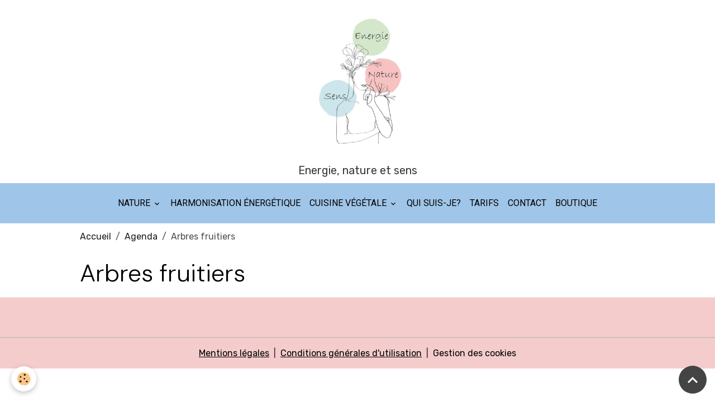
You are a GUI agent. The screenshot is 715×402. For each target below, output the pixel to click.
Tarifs (484, 203)
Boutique (576, 203)
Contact (527, 203)
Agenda (141, 236)
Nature (135, 203)
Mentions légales (234, 353)
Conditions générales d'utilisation (351, 353)
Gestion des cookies (474, 353)
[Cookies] (23, 378)
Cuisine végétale (349, 203)
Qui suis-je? (434, 203)
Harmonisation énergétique (235, 203)
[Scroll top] (693, 380)
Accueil (95, 236)
